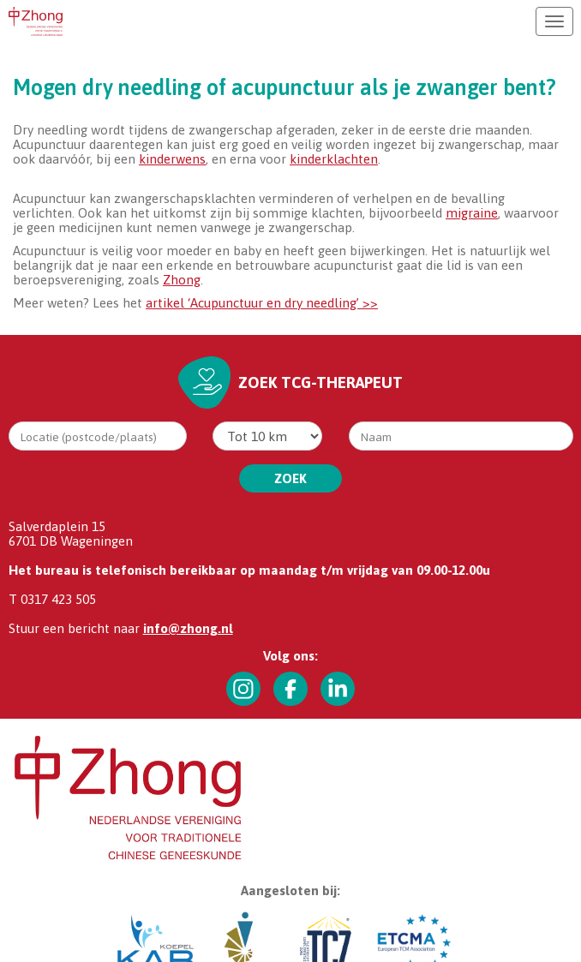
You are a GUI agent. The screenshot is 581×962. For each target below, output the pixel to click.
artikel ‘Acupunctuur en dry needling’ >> (262, 303)
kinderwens (172, 159)
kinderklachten (334, 159)
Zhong (182, 279)
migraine (472, 213)
